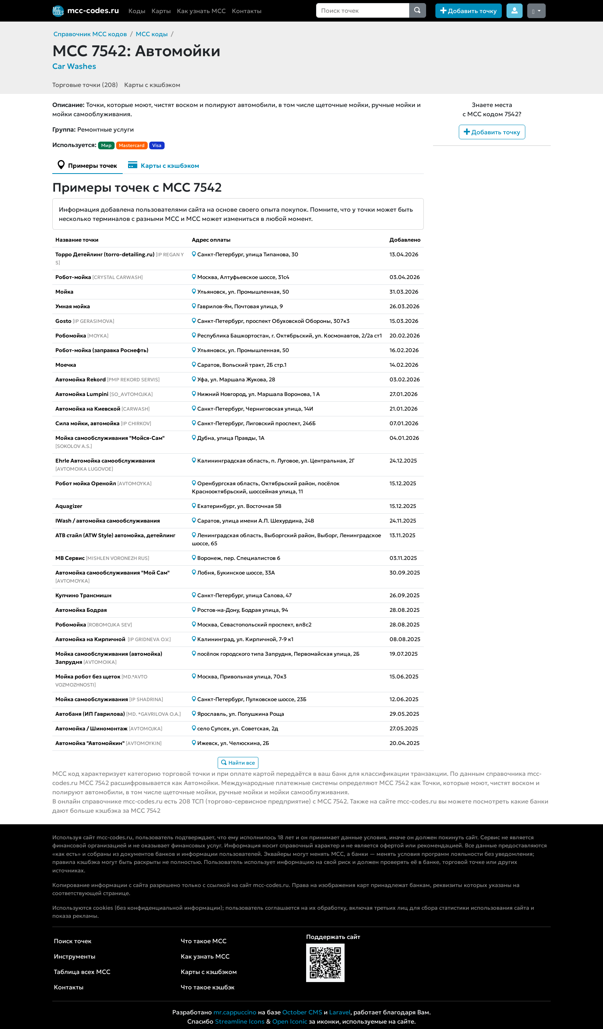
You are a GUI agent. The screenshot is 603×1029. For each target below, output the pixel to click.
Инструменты (74, 956)
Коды (136, 11)
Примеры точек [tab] (87, 164)
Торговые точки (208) (85, 85)
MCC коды (152, 34)
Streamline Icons (240, 1021)
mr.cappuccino (235, 1012)
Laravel (339, 1012)
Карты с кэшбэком (152, 85)
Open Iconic (289, 1021)
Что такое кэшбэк (208, 987)
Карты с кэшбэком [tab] (163, 164)
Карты (161, 11)
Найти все (238, 762)
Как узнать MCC (201, 11)
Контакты (247, 11)
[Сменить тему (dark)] (536, 10)
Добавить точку (468, 11)
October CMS (302, 1012)
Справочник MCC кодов (90, 34)
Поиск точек (73, 941)
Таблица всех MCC (82, 972)
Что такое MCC (204, 941)
